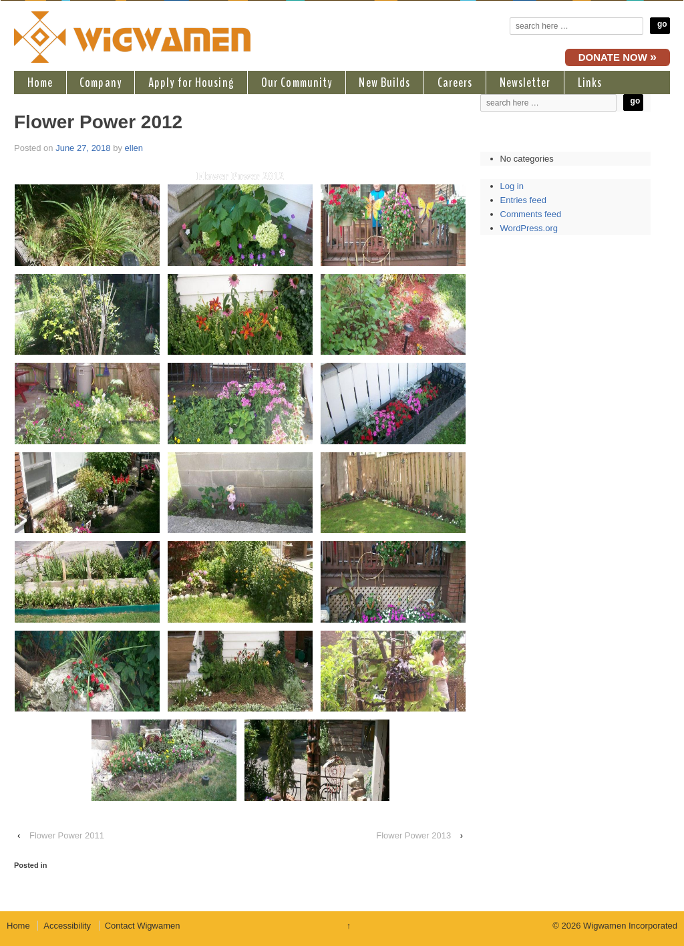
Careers (455, 82)
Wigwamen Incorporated (628, 926)
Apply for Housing (191, 82)
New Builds (384, 82)
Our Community (296, 82)
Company (100, 82)
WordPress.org (529, 228)
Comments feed (531, 214)
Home (40, 82)
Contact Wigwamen (142, 926)
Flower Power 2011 (66, 835)
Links (590, 82)
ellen (134, 148)
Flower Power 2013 (413, 835)
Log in (512, 186)
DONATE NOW (617, 56)
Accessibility (67, 926)
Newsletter (525, 82)
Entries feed (523, 200)
